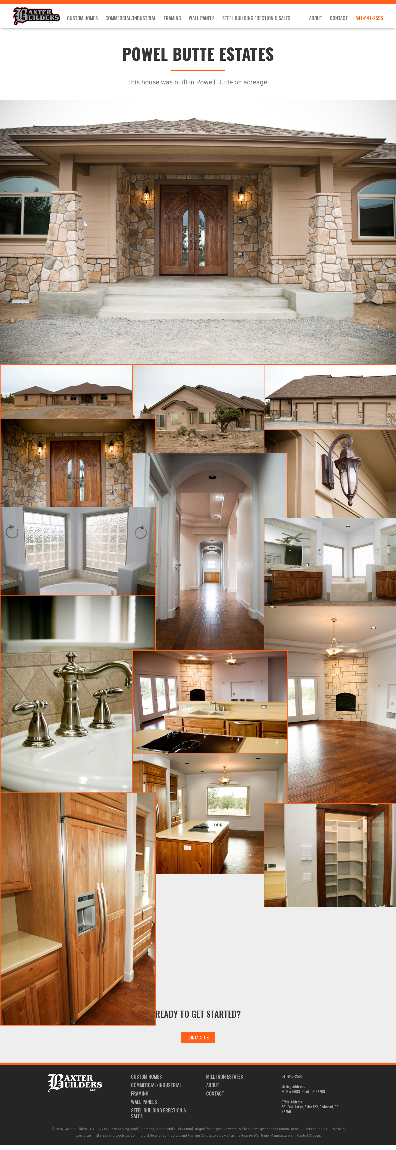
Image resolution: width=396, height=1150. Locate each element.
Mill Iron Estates (224, 1081)
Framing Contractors (203, 1140)
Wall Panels (211, 19)
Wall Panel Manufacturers (273, 1140)
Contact (339, 19)
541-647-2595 (369, 19)
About (315, 19)
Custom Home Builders (294, 1134)
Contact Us (198, 1042)
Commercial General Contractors (155, 1140)
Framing (182, 19)
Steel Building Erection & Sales (266, 19)
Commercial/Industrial (140, 19)
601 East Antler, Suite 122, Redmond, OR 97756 (310, 1113)
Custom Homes (92, 19)
